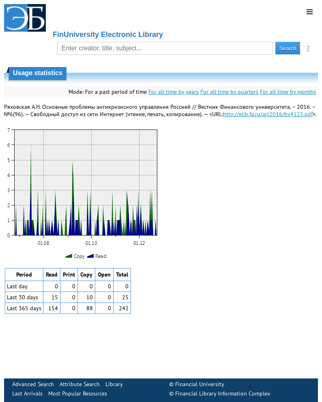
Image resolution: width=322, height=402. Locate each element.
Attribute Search (80, 384)
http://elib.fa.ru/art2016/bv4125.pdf (268, 114)
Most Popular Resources (77, 393)
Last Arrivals (27, 393)
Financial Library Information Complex (222, 393)
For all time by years (173, 91)
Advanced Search (33, 384)
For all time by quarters (229, 91)
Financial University (199, 384)
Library (114, 384)
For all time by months (288, 91)
